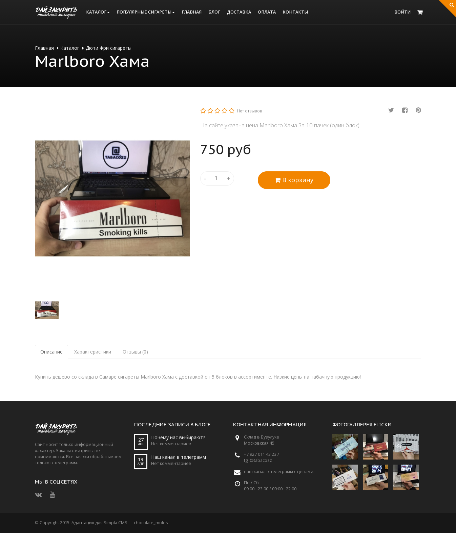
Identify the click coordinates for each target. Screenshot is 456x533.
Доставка (239, 12)
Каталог (98, 12)
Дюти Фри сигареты (108, 48)
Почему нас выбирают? (178, 437)
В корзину (294, 180)
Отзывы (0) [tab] (135, 351)
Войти (402, 12)
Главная (192, 12)
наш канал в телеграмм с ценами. (279, 471)
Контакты (295, 12)
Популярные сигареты (146, 12)
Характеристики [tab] (92, 351)
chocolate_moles (151, 523)
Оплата (267, 12)
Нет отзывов (249, 110)
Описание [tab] (51, 351)
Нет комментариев (171, 444)
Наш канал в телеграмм (178, 457)
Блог (214, 12)
